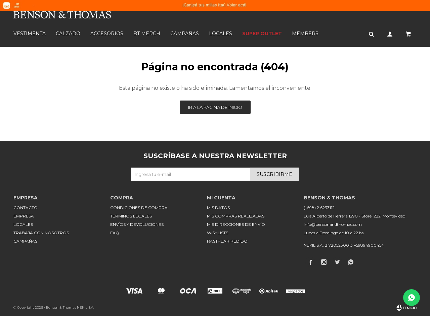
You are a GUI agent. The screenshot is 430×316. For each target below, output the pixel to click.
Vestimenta (29, 33)
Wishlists (217, 232)
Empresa (23, 215)
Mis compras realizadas (235, 215)
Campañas (184, 33)
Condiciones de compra (139, 207)
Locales (220, 33)
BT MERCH (146, 33)
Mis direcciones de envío (236, 224)
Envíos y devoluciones (137, 224)
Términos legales (131, 215)
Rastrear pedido (227, 241)
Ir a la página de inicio (215, 107)
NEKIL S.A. (85, 307)
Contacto (25, 207)
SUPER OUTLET (262, 33)
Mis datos (218, 207)
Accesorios (106, 33)
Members (305, 33)
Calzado (68, 33)
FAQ (114, 232)
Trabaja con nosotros (41, 232)
